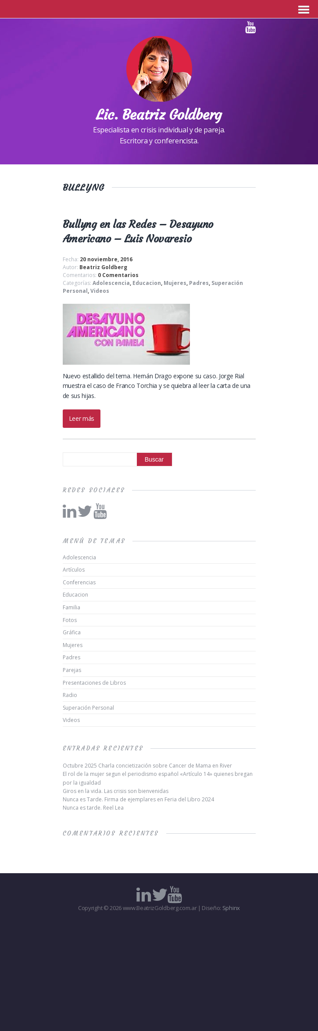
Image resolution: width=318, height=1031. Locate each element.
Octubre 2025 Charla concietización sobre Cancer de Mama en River (147, 765)
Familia (71, 607)
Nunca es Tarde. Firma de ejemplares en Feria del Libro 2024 (138, 799)
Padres (199, 283)
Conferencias (79, 582)
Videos (99, 291)
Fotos (70, 620)
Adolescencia (111, 283)
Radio (70, 695)
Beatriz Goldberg (103, 267)
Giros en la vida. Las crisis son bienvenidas (115, 791)
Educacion (146, 283)
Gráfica (72, 632)
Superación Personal (88, 707)
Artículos (74, 569)
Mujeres (175, 283)
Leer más (81, 418)
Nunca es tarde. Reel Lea (93, 807)
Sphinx (231, 908)
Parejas (72, 670)
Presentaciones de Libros (94, 682)
